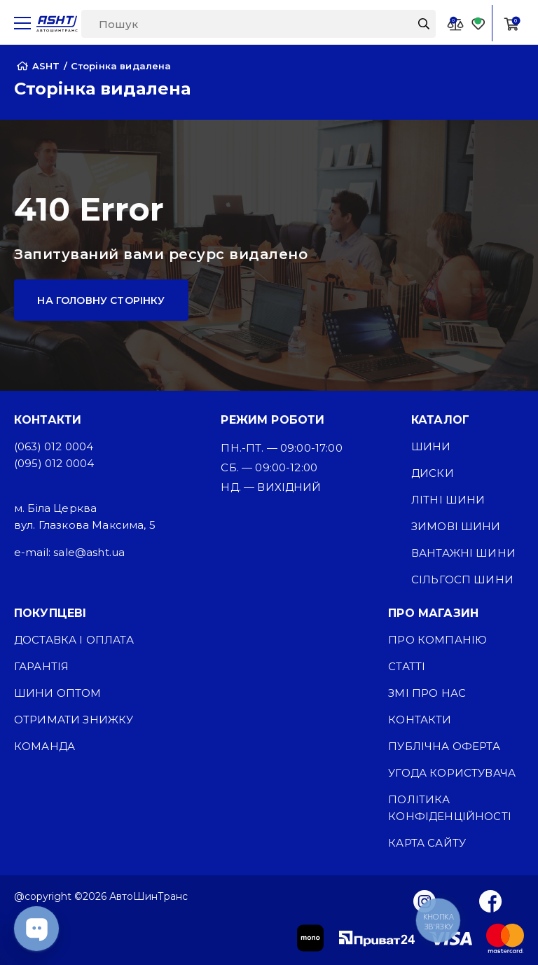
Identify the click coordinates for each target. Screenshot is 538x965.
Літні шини (448, 499)
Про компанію (437, 639)
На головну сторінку (101, 300)
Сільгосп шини (462, 579)
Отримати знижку (73, 719)
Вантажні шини (463, 553)
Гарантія (41, 666)
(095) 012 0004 (54, 463)
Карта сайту (427, 842)
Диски (432, 473)
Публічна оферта (443, 746)
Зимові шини (456, 526)
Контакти (419, 719)
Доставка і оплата (74, 639)
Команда (44, 746)
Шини (431, 446)
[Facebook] (490, 900)
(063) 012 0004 (53, 446)
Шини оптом (58, 693)
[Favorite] (478, 23)
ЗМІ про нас (427, 693)
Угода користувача (452, 772)
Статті (406, 666)
